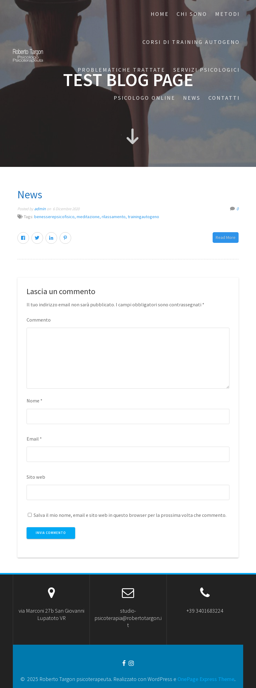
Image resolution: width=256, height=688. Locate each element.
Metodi (227, 13)
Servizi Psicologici (206, 69)
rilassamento (114, 216)
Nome (34, 401)
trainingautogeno (143, 216)
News (191, 97)
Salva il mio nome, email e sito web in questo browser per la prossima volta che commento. (130, 515)
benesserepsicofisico (54, 216)
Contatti (224, 97)
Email (34, 439)
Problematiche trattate (121, 69)
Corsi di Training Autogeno (191, 41)
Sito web (36, 477)
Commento (39, 320)
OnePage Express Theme (205, 679)
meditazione (88, 216)
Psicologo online (144, 97)
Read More (226, 237)
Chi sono (192, 13)
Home (160, 13)
